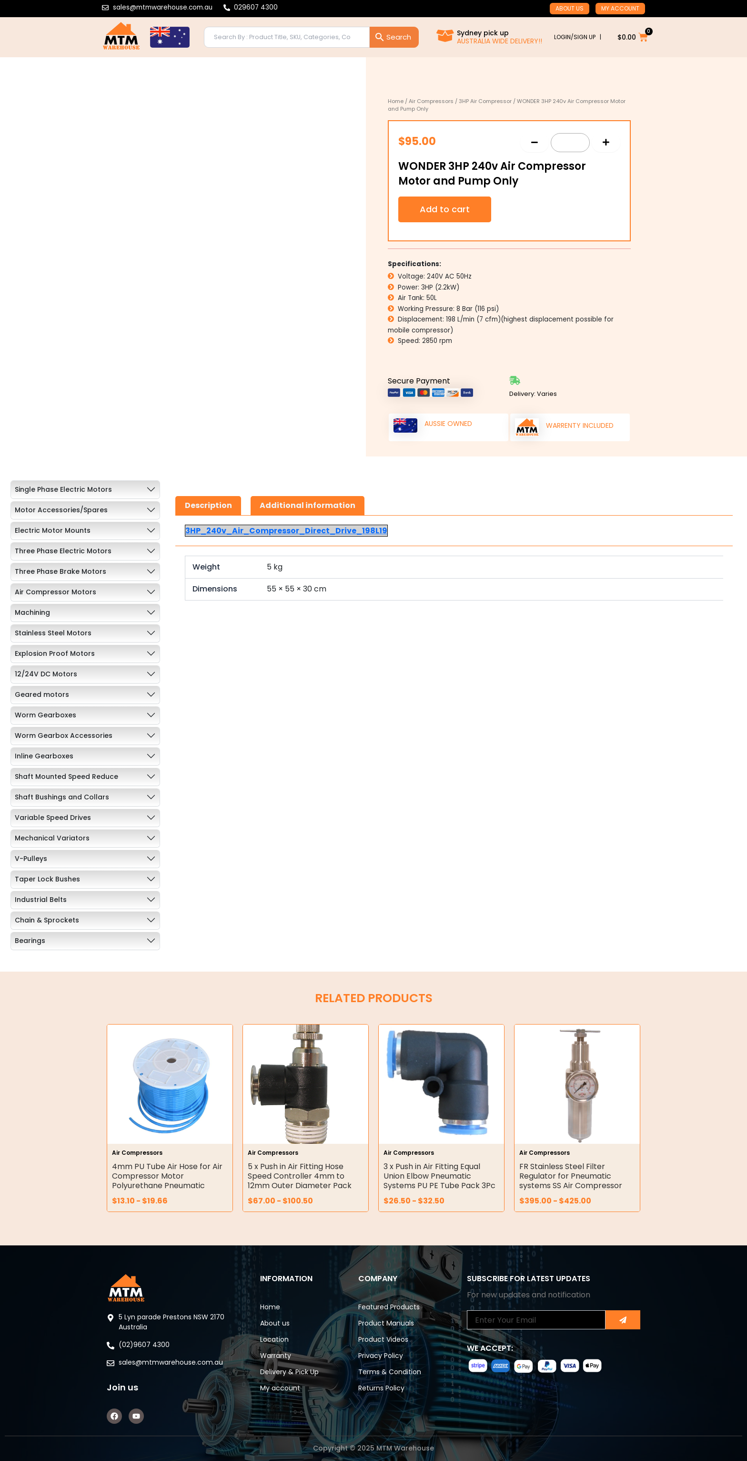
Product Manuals (386, 1323)
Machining (32, 612)
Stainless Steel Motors (53, 633)
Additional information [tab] (307, 505)
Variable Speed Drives (53, 817)
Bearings (30, 940)
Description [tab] (208, 505)
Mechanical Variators (52, 838)
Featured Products (389, 1307)
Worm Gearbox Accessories (63, 735)
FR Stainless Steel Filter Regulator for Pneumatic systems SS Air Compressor (570, 1176)
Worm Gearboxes (45, 715)
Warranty (275, 1355)
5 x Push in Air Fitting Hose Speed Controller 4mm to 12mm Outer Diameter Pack (300, 1176)
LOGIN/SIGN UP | (577, 37)
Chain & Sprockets (47, 920)
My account (620, 8)
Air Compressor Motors (55, 592)
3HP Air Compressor (485, 101)
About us (569, 8)
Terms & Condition (389, 1372)
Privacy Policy (380, 1355)
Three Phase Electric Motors (63, 551)
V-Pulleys (31, 858)
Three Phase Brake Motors (60, 571)
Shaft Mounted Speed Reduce (66, 776)
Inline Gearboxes (44, 756)
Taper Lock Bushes (47, 879)
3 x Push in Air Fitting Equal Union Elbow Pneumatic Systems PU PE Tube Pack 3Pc (439, 1176)
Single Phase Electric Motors (63, 489)
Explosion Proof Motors (55, 653)
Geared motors (42, 694)
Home (396, 101)
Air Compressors (431, 101)
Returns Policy (381, 1388)
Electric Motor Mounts (53, 530)
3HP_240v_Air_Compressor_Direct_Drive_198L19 (286, 530)
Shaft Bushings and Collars (62, 797)
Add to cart (445, 209)
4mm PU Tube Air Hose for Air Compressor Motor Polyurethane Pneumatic (167, 1176)
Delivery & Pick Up (289, 1372)
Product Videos (383, 1339)
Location (274, 1339)
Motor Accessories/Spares (61, 510)
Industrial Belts (41, 899)
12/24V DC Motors (46, 674)
